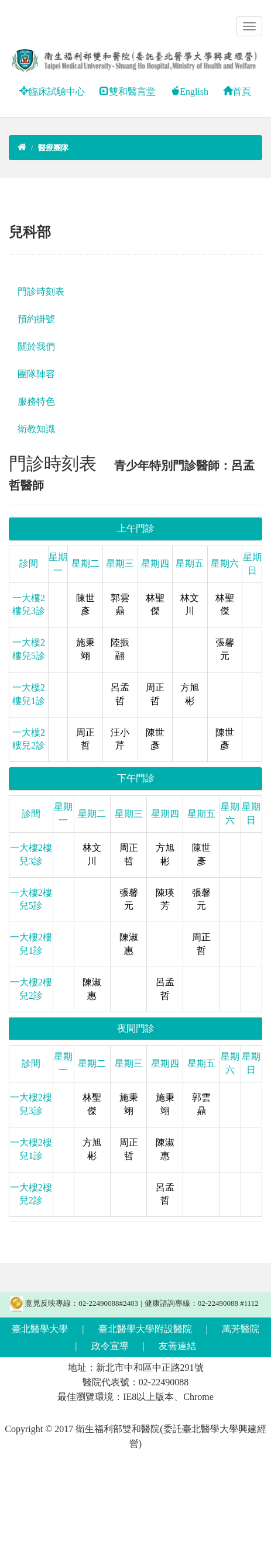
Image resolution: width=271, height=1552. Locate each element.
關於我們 (36, 346)
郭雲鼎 (120, 604)
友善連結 (177, 1346)
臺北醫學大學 (40, 1329)
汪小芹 (120, 739)
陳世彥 (85, 604)
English (189, 91)
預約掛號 (36, 319)
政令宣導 (110, 1346)
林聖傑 (155, 604)
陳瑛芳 (165, 899)
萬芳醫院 (240, 1329)
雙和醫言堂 (128, 91)
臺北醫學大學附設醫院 (145, 1329)
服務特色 (36, 401)
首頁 (237, 91)
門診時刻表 (41, 291)
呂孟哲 (120, 694)
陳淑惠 (128, 944)
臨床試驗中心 (52, 91)
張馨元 (224, 649)
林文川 (189, 604)
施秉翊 (85, 649)
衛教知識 (36, 429)
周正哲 (155, 694)
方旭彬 (189, 694)
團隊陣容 (36, 374)
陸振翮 (120, 649)
